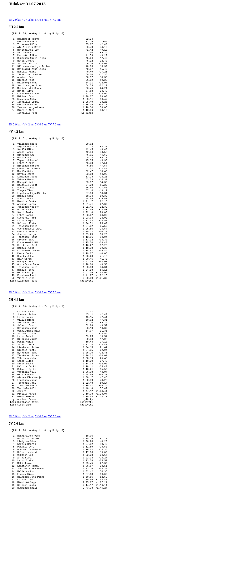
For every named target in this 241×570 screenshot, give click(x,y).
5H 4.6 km (41, 19)
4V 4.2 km (28, 19)
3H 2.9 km (15, 19)
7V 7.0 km (54, 19)
